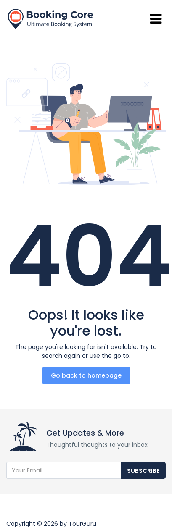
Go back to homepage (86, 375)
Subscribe (143, 471)
